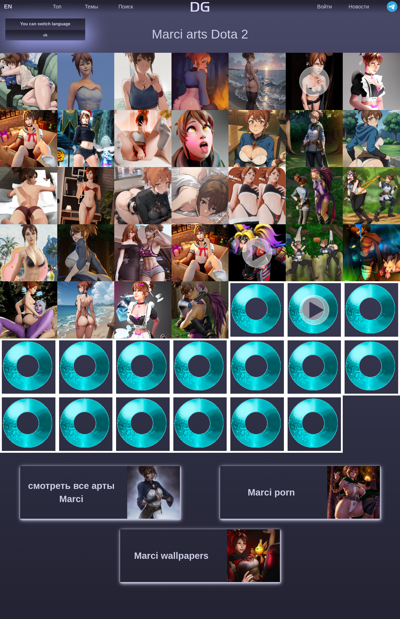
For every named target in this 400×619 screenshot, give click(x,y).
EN (8, 6)
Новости (359, 6)
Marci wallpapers (171, 555)
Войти (324, 6)
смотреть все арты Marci (71, 492)
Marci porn (271, 492)
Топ (57, 6)
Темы (91, 6)
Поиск (125, 6)
